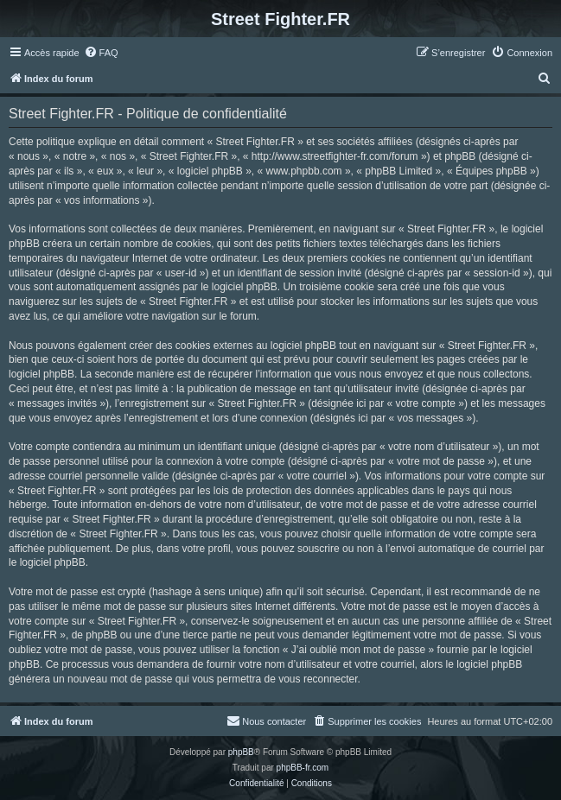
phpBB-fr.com (303, 767)
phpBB (241, 752)
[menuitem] (101, 52)
